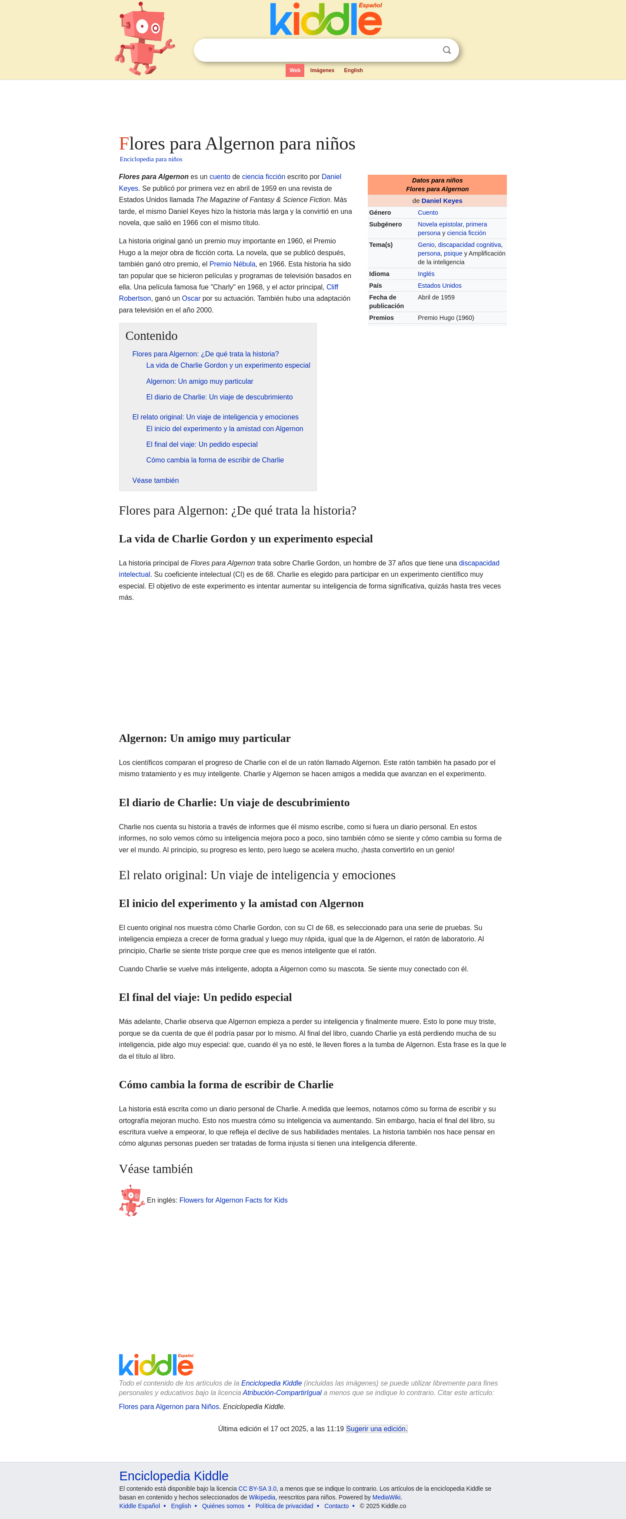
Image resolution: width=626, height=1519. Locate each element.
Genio (426, 244)
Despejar (429, 50)
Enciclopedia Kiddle (271, 1383)
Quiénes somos (223, 1505)
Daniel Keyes (442, 200)
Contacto (336, 1505)
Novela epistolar (440, 224)
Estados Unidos (440, 285)
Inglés (426, 273)
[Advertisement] (312, 104)
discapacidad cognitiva (469, 244)
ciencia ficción (466, 232)
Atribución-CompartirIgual (282, 1392)
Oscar (191, 298)
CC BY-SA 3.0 (257, 1488)
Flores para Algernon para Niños (169, 1406)
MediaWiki (387, 1497)
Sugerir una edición (376, 1429)
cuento (220, 176)
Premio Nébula (233, 264)
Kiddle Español (140, 1505)
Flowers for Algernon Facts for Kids (234, 1200)
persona (429, 253)
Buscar (446, 50)
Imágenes (322, 70)
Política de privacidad (284, 1505)
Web (295, 70)
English (353, 70)
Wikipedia (262, 1497)
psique (453, 253)
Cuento (428, 212)
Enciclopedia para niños (151, 159)
